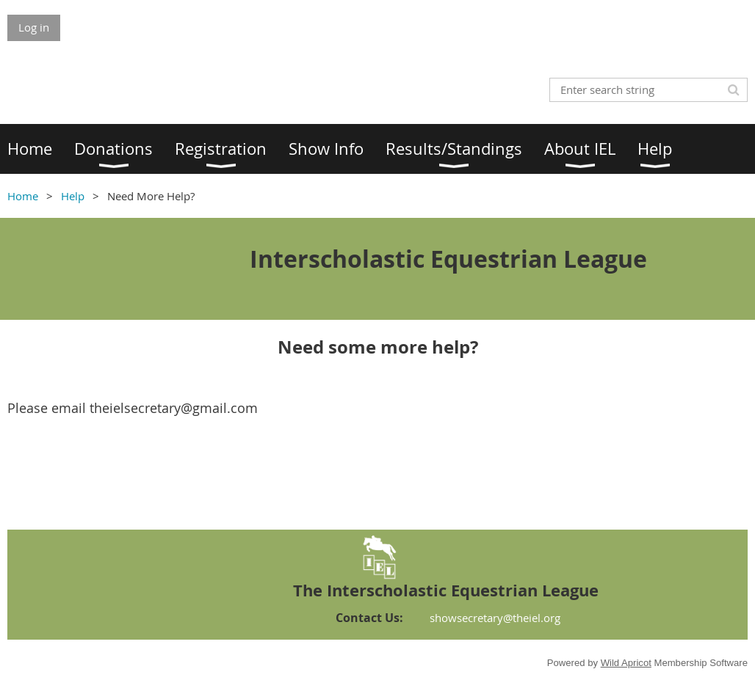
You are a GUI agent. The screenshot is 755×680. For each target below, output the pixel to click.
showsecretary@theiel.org (495, 617)
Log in (33, 27)
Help (72, 196)
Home (22, 196)
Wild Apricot (626, 662)
